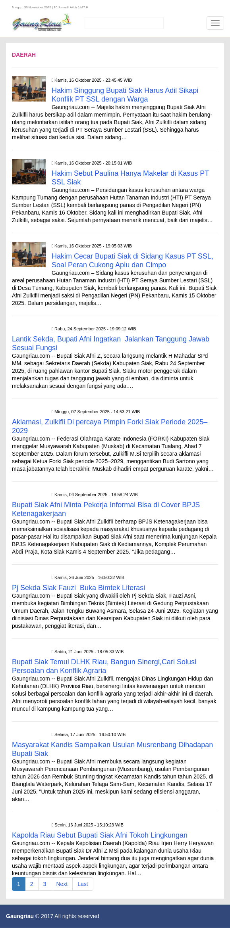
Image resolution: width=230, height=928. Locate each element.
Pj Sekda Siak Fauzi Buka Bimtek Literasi (78, 588)
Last (82, 884)
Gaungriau (20, 916)
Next (62, 884)
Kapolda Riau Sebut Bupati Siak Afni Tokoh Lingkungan (100, 835)
